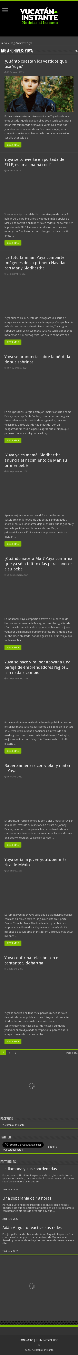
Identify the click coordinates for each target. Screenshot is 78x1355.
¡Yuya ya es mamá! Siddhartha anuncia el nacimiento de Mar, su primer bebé (35, 460)
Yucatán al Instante (13, 1124)
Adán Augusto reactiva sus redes (32, 1227)
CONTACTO (26, 1340)
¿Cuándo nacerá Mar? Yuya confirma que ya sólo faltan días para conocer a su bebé (38, 563)
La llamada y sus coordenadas (29, 1169)
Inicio (3, 43)
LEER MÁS (13, 144)
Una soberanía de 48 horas (26, 1198)
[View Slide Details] (32, 1086)
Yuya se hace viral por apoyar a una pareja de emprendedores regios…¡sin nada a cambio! (37, 667)
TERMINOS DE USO (47, 1340)
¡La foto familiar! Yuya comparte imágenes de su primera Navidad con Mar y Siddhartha (35, 262)
